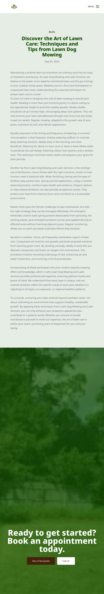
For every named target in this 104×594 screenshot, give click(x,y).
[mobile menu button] (97, 6)
